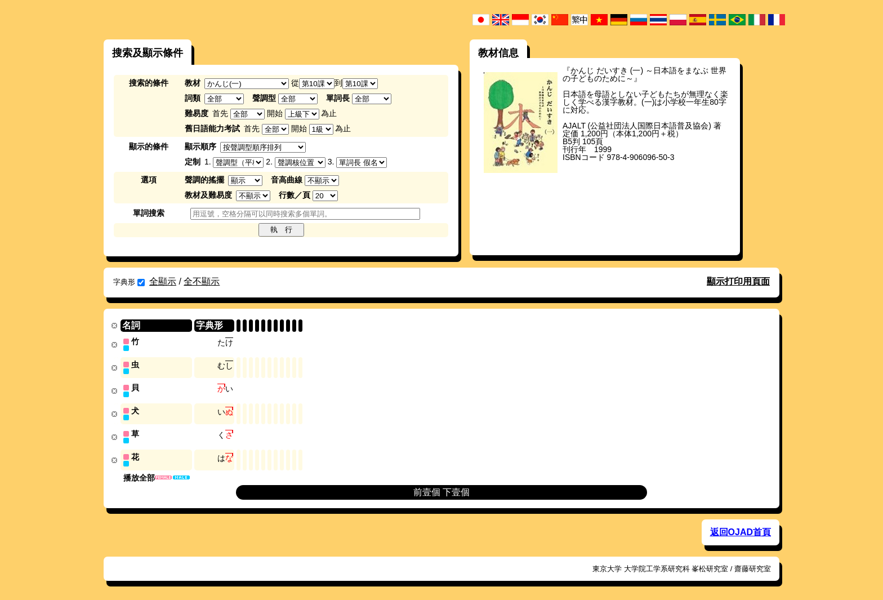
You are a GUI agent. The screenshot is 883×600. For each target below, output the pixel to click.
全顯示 (162, 281)
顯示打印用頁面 (738, 281)
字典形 (129, 282)
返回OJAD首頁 (740, 529)
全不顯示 (202, 281)
